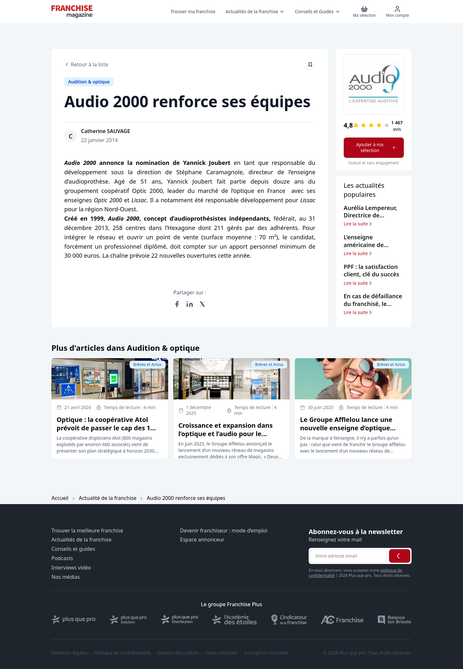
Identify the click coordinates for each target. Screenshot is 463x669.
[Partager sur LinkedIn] (190, 304)
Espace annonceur (202, 539)
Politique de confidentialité (122, 653)
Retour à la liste (86, 64)
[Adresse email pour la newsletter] (348, 556)
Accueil (59, 498)
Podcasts (62, 558)
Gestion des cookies (178, 653)
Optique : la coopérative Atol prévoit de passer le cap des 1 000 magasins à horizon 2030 (103, 428)
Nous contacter (221, 653)
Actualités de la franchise (81, 539)
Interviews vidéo (71, 567)
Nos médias (65, 577)
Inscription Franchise (266, 653)
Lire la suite (358, 224)
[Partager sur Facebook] (177, 304)
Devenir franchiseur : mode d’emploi (224, 530)
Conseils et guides (73, 549)
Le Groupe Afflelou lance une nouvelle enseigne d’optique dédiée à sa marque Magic (346, 428)
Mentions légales (69, 653)
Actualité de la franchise (107, 498)
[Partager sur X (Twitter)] (202, 304)
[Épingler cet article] (310, 64)
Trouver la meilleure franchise (87, 530)
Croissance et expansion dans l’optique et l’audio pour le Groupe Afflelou (225, 433)
